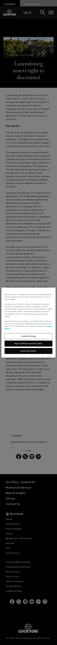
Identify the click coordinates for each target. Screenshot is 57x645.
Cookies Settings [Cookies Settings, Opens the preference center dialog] (28, 336)
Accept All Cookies (28, 351)
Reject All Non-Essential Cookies (28, 343)
